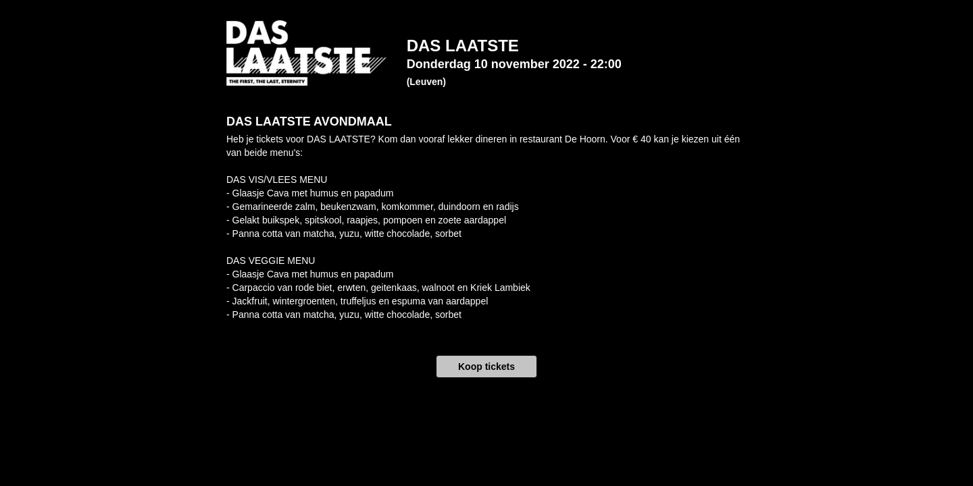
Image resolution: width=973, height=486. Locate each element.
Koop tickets (486, 366)
